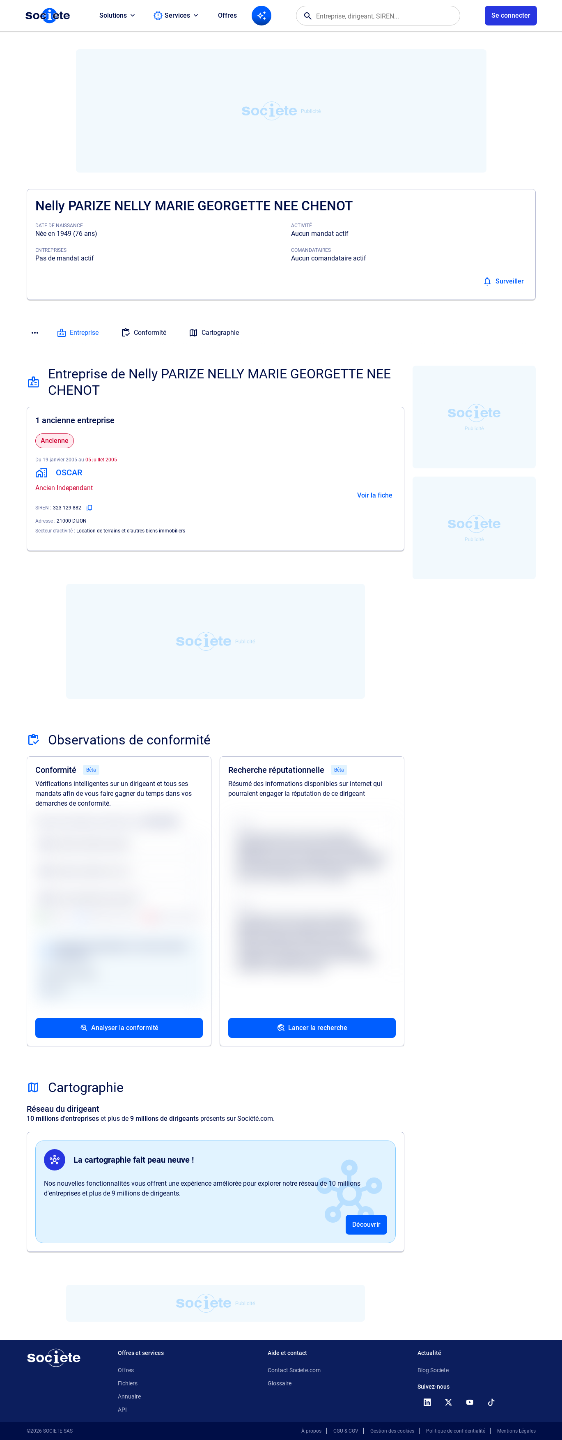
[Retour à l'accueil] (54, 1358)
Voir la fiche (374, 495)
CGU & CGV (345, 1431)
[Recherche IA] (261, 15)
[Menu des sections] (35, 333)
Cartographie (213, 333)
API (122, 1409)
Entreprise (78, 333)
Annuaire (129, 1396)
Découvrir (366, 1224)
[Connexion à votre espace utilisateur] (511, 15)
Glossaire (279, 1383)
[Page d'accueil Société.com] (47, 15)
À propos (311, 1431)
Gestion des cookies (392, 1431)
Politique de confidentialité (455, 1431)
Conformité (143, 333)
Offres (227, 15)
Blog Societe (433, 1370)
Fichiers (128, 1383)
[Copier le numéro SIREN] (89, 507)
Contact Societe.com (294, 1370)
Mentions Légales (516, 1431)
